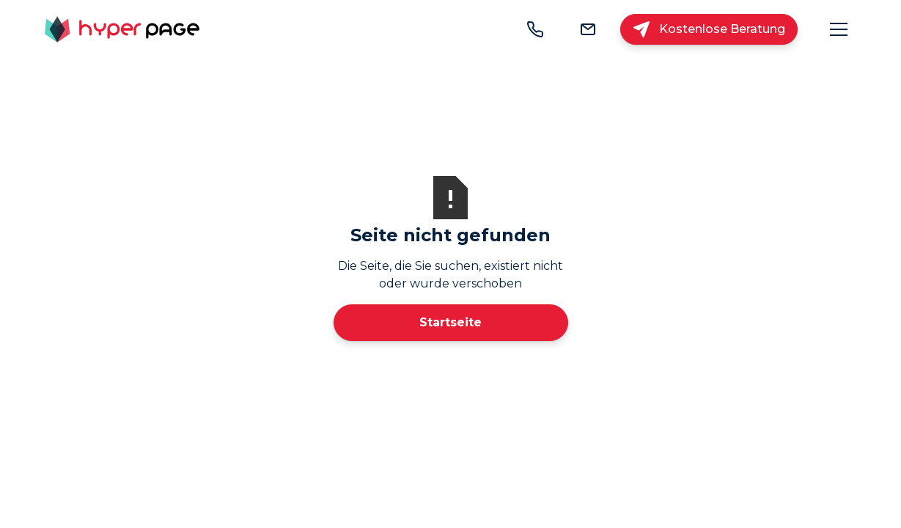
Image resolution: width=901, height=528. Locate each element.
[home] (122, 29)
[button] (838, 29)
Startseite (450, 322)
